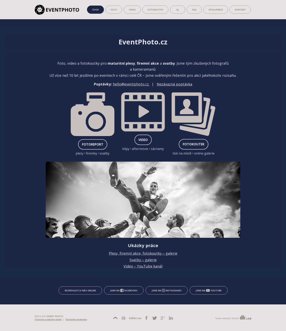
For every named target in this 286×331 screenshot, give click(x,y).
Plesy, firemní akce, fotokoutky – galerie (143, 253)
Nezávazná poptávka (174, 84)
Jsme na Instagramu (167, 290)
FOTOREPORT (92, 144)
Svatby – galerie (143, 259)
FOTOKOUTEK (193, 144)
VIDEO (143, 140)
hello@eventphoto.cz (131, 84)
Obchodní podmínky (76, 319)
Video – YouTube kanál (143, 266)
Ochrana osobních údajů (48, 319)
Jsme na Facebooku (123, 290)
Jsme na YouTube (208, 290)
